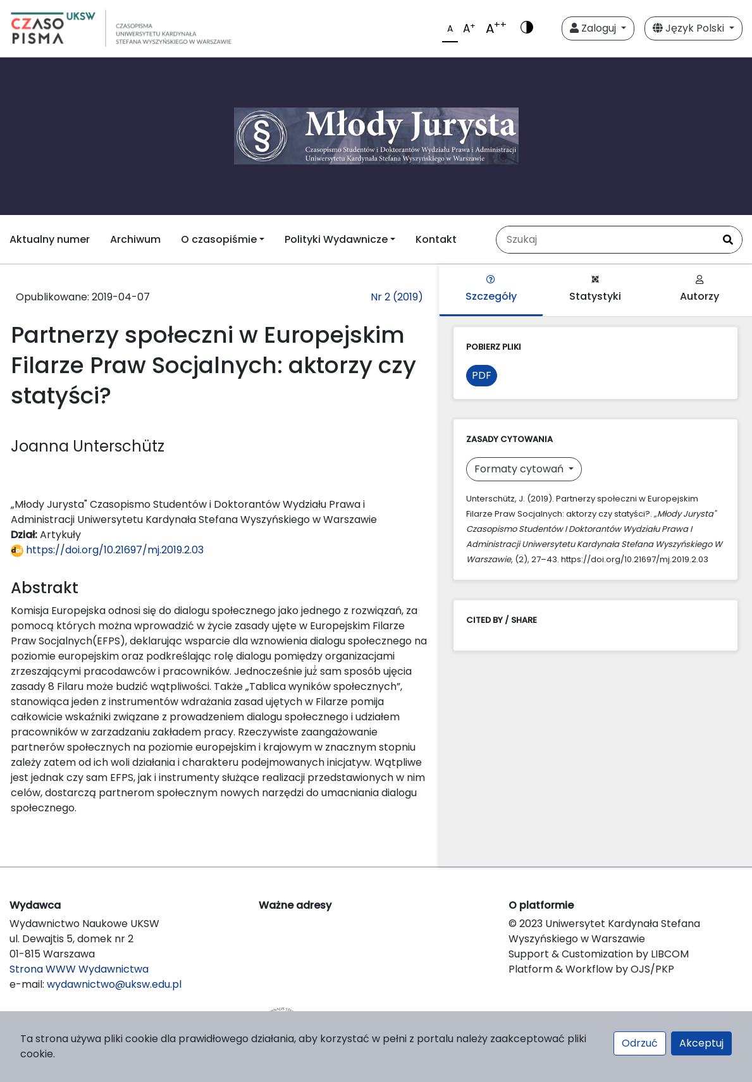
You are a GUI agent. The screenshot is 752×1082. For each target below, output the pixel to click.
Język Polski (690, 28)
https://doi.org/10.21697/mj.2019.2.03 (107, 550)
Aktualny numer (49, 239)
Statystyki (595, 289)
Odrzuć (640, 1043)
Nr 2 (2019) (397, 297)
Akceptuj (701, 1043)
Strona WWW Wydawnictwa (79, 969)
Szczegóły (491, 289)
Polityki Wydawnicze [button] (336, 239)
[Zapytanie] (605, 240)
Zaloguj (594, 28)
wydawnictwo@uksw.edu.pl (114, 984)
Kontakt (436, 239)
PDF (481, 375)
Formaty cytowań (520, 469)
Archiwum (135, 239)
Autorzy (699, 289)
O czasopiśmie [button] (219, 239)
